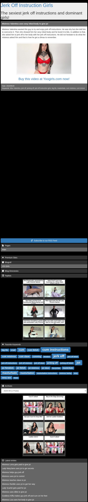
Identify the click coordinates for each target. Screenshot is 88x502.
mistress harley (65, 373)
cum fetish (33, 350)
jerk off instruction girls (43, 88)
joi (78, 362)
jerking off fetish (66, 363)
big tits (54, 88)
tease (16, 378)
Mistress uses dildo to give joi (14, 492)
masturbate (9, 372)
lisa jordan (56, 368)
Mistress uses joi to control (13, 476)
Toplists (6, 276)
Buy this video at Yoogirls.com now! (43, 79)
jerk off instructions (9, 363)
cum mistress (71, 88)
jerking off (30, 88)
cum (21, 349)
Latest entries (9, 460)
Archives (7, 386)
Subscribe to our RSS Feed (44, 241)
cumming (37, 356)
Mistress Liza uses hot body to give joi (18, 500)
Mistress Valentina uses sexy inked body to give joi (25, 24)
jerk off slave (39, 363)
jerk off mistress (25, 363)
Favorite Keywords (11, 344)
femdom (47, 357)
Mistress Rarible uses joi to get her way (18, 484)
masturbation (27, 373)
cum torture (81, 88)
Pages (6, 246)
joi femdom (8, 368)
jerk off (23, 88)
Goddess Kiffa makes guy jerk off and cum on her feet (24, 496)
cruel (13, 350)
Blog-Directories (10, 271)
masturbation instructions (47, 373)
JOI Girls (5, 266)
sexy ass (6, 377)
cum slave (24, 356)
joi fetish (21, 368)
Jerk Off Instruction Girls (27, 5)
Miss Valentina (15, 88)
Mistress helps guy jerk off (13, 472)
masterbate (61, 88)
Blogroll (6, 262)
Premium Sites (9, 258)
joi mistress (34, 368)
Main (4, 249)
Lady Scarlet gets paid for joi (14, 488)
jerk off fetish (73, 357)
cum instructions (55, 349)
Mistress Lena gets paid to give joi (16, 464)
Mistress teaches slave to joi (14, 480)
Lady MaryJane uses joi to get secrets (18, 468)
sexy (76, 373)
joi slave (45, 368)
